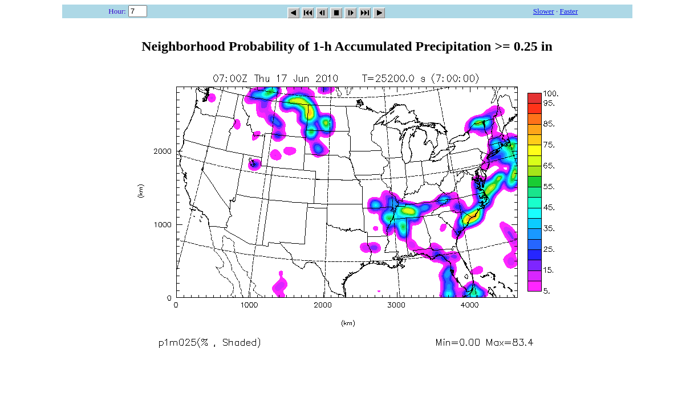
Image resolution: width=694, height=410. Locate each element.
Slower (543, 11)
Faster (568, 11)
